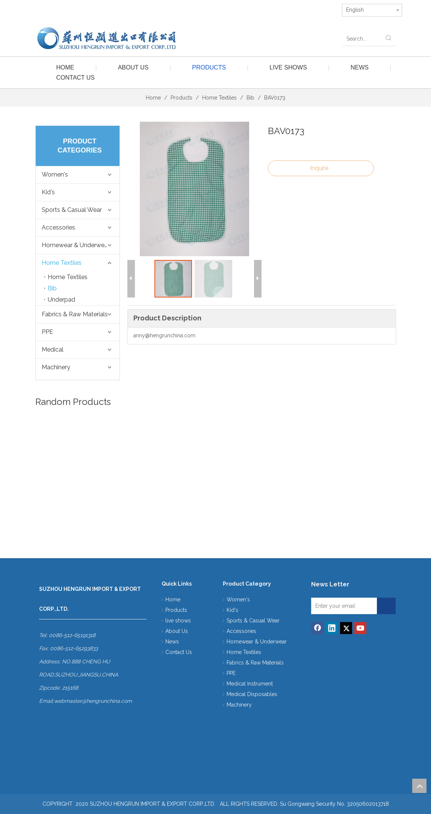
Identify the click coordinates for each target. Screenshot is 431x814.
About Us (133, 67)
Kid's (48, 192)
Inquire (319, 168)
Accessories (58, 227)
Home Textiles (62, 262)
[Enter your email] (352, 606)
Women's (55, 174)
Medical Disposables (252, 694)
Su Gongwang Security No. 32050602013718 (334, 804)
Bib (52, 288)
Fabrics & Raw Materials (75, 314)
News (360, 67)
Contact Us (75, 77)
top (419, 786)
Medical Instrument (250, 684)
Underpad (61, 299)
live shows (288, 67)
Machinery (56, 367)
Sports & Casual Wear (72, 209)
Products (209, 67)
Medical (53, 349)
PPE (47, 331)
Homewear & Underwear (76, 245)
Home (65, 67)
